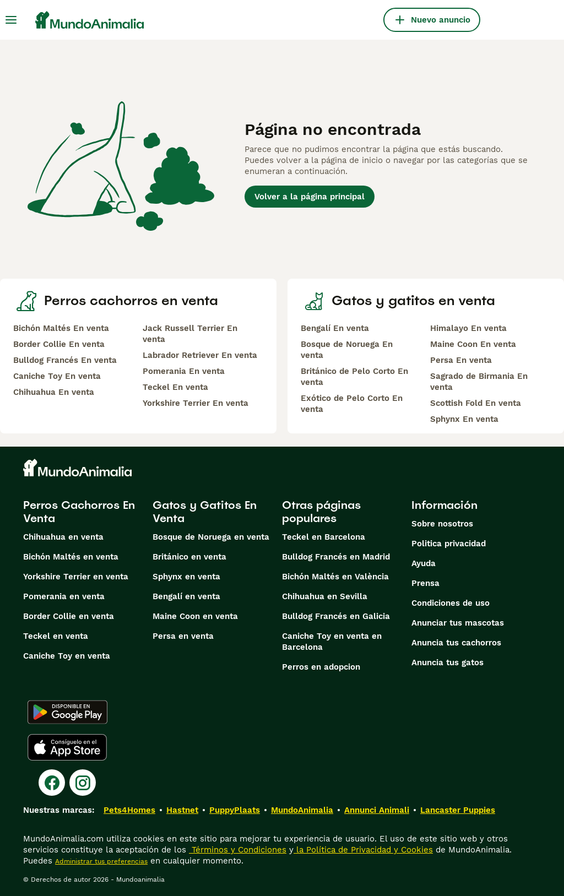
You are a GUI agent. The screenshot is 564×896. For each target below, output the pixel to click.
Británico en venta (189, 557)
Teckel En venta (175, 387)
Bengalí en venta (186, 596)
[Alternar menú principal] (11, 20)
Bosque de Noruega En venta (347, 349)
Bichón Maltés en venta (70, 557)
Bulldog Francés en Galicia (336, 616)
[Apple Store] (67, 747)
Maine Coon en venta (195, 616)
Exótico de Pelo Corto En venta (352, 403)
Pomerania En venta (184, 371)
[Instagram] (82, 782)
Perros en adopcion (321, 667)
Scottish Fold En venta (475, 403)
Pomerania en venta (64, 596)
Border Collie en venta (68, 616)
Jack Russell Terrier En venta (190, 333)
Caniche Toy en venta (66, 656)
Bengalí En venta (335, 328)
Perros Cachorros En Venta (79, 511)
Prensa (425, 583)
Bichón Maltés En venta (61, 328)
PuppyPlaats (234, 810)
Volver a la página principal (309, 197)
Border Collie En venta (59, 344)
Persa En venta (461, 360)
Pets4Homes (129, 810)
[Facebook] (52, 782)
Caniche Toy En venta (57, 376)
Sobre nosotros (442, 524)
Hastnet (182, 810)
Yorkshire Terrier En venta (195, 403)
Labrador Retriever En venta (200, 355)
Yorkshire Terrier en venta (75, 577)
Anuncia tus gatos (447, 662)
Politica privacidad (448, 544)
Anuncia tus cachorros (456, 643)
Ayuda (423, 563)
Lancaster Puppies (457, 810)
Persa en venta (183, 636)
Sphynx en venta (186, 577)
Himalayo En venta (468, 328)
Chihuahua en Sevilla (324, 596)
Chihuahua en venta (63, 537)
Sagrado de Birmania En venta (479, 381)
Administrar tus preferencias (101, 861)
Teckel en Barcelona (323, 537)
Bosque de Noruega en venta (211, 537)
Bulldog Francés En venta (65, 360)
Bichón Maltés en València (335, 577)
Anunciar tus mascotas (457, 623)
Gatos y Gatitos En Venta (205, 511)
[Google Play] (67, 712)
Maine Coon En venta (473, 344)
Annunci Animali (376, 810)
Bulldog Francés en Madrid (336, 557)
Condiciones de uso (450, 603)
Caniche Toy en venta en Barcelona (332, 641)
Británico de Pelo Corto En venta (354, 376)
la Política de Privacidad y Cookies (363, 850)
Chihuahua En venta (53, 392)
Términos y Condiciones (237, 850)
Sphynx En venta (464, 419)
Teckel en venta (55, 636)
